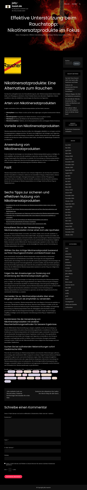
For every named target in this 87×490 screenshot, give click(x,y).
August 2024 (68, 206)
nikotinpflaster (21, 378)
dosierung (54, 371)
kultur (67, 279)
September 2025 (69, 170)
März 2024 (68, 220)
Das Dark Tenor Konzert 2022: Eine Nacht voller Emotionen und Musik (72, 80)
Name (6, 440)
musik (67, 290)
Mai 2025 (67, 181)
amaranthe (68, 254)
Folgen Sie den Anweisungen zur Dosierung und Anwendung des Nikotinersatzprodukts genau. (32, 213)
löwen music (68, 282)
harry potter (68, 271)
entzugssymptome (9, 375)
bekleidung (68, 256)
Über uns (66, 4)
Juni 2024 (68, 212)
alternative (19, 371)
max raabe (68, 287)
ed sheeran (68, 265)
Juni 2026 (68, 145)
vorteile (54, 378)
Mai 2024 (67, 215)
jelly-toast (9, 369)
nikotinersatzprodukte (34, 375)
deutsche (67, 262)
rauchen (38, 378)
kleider (67, 276)
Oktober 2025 (69, 167)
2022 (66, 251)
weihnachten (69, 307)
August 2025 (68, 173)
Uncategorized (37, 369)
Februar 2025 (69, 190)
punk (66, 296)
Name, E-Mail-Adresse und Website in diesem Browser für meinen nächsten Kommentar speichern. (30, 464)
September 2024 (69, 204)
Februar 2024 (69, 223)
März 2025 (68, 187)
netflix (67, 293)
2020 (66, 248)
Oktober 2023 (69, 234)
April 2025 (68, 184)
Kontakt (74, 4)
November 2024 (69, 198)
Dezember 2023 (69, 229)
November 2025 (69, 164)
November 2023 (69, 232)
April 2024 (68, 218)
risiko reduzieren (46, 378)
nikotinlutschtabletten (10, 378)
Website (6, 455)
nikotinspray (31, 378)
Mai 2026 (67, 147)
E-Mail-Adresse (9, 447)
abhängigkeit (11, 371)
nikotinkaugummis (46, 375)
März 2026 (68, 153)
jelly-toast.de (20, 3)
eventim (67, 268)
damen (67, 259)
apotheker (43, 371)
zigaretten (7, 381)
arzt (49, 371)
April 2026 (68, 150)
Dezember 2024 (69, 195)
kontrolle (18, 375)
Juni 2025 (68, 178)
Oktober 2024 (69, 201)
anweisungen (27, 371)
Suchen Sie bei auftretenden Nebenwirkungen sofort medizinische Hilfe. (26, 223)
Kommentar (8, 417)
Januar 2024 (68, 226)
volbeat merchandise (71, 304)
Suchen (67, 60)
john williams (68, 273)
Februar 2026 (69, 156)
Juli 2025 (67, 176)
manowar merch (69, 285)
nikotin (25, 375)
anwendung (36, 371)
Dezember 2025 (69, 162)
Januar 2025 (68, 192)
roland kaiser (68, 299)
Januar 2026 (68, 159)
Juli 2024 (67, 209)
